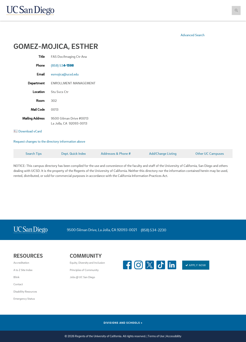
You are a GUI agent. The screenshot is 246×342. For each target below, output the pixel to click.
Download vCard (30, 131)
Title (41, 56)
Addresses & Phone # (116, 153)
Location (39, 92)
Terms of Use (156, 336)
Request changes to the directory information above (49, 141)
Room (40, 101)
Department (36, 83)
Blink (16, 277)
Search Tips (34, 153)
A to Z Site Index (22, 270)
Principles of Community (84, 270)
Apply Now (195, 265)
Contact (18, 284)
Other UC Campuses (209, 153)
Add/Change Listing (162, 153)
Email (41, 74)
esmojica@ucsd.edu (65, 74)
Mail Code (38, 109)
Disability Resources (25, 291)
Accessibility (173, 336)
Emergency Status (24, 298)
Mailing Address (33, 118)
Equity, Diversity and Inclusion (87, 262)
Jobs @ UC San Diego (82, 277)
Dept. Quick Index (73, 153)
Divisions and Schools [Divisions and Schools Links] (123, 322)
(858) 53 (62, 65)
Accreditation (21, 262)
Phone (40, 65)
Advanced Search (192, 35)
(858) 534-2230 (153, 229)
